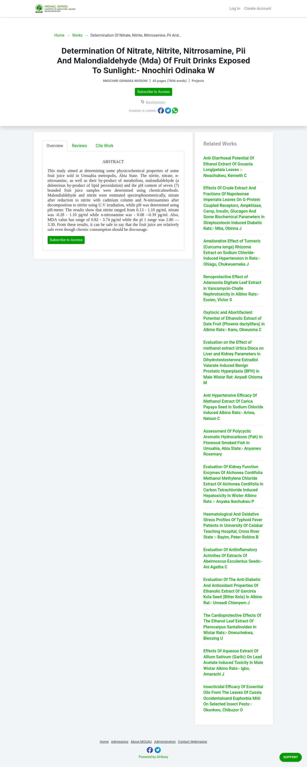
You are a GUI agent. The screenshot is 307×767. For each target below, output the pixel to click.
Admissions (119, 742)
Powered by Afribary (153, 757)
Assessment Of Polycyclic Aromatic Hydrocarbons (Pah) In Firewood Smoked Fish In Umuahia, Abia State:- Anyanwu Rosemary (232, 443)
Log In (235, 8)
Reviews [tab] (79, 145)
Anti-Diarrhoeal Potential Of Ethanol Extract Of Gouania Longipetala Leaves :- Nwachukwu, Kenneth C (228, 167)
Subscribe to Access (153, 92)
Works (77, 35)
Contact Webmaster (192, 742)
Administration (165, 742)
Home (60, 35)
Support (290, 757)
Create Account (257, 8)
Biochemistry (155, 102)
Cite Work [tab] (104, 145)
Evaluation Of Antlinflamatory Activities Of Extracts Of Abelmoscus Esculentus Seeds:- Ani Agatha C (232, 558)
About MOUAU (141, 742)
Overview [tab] (55, 145)
